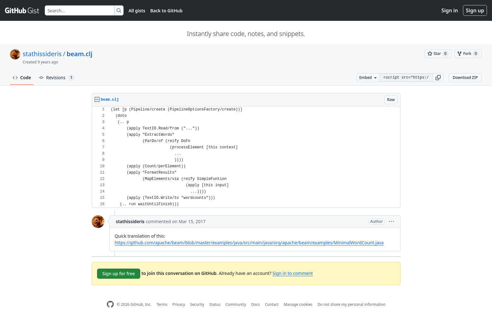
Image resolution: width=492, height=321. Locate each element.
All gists (137, 11)
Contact (271, 304)
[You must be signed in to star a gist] (438, 53)
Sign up (475, 10)
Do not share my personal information (351, 304)
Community (235, 304)
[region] (246, 157)
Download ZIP (465, 77)
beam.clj (79, 54)
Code (22, 77)
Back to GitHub (166, 11)
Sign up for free (118, 273)
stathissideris (42, 54)
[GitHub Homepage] (110, 304)
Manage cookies (298, 304)
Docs (255, 304)
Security (197, 304)
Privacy (178, 304)
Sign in (450, 10)
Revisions (57, 77)
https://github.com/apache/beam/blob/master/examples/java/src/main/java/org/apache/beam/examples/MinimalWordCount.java (249, 243)
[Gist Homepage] (22, 10)
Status (214, 304)
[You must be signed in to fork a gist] (468, 53)
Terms (161, 304)
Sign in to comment (292, 273)
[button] (438, 77)
